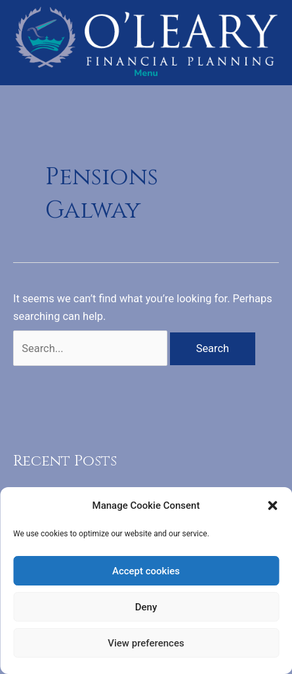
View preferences (146, 643)
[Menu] (146, 73)
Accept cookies (146, 571)
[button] (272, 505)
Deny (146, 607)
